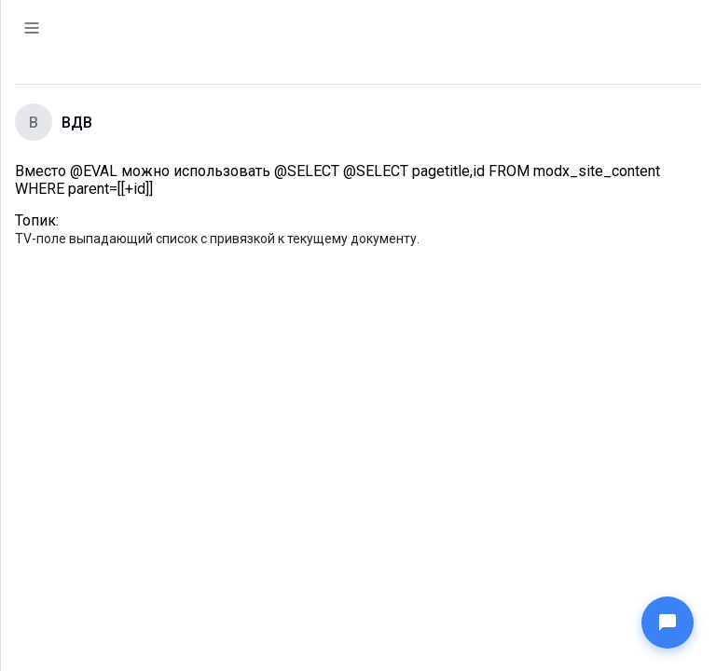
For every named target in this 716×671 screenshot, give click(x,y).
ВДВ (77, 122)
